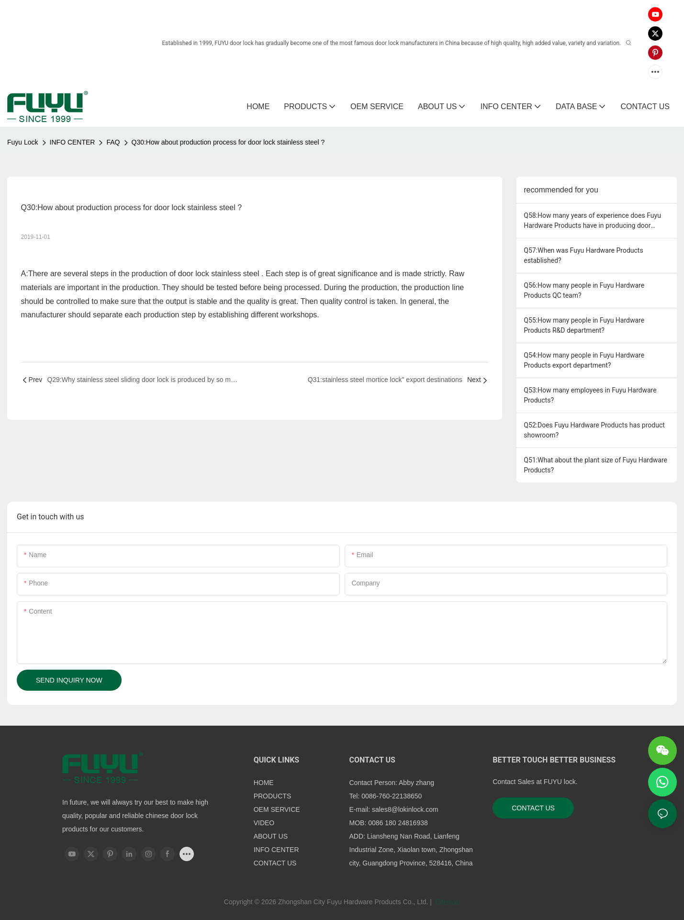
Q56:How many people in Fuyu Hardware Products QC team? (584, 290)
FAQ (113, 142)
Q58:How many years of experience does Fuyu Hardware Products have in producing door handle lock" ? (592, 221)
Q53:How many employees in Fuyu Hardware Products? (590, 395)
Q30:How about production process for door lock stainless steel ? (228, 142)
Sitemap (447, 902)
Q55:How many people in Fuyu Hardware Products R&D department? (584, 325)
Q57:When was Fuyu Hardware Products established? (583, 255)
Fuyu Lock (22, 142)
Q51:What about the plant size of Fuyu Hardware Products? (595, 465)
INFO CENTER (72, 142)
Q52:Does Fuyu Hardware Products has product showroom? (594, 430)
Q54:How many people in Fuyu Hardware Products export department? (584, 360)
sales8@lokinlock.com (405, 809)
